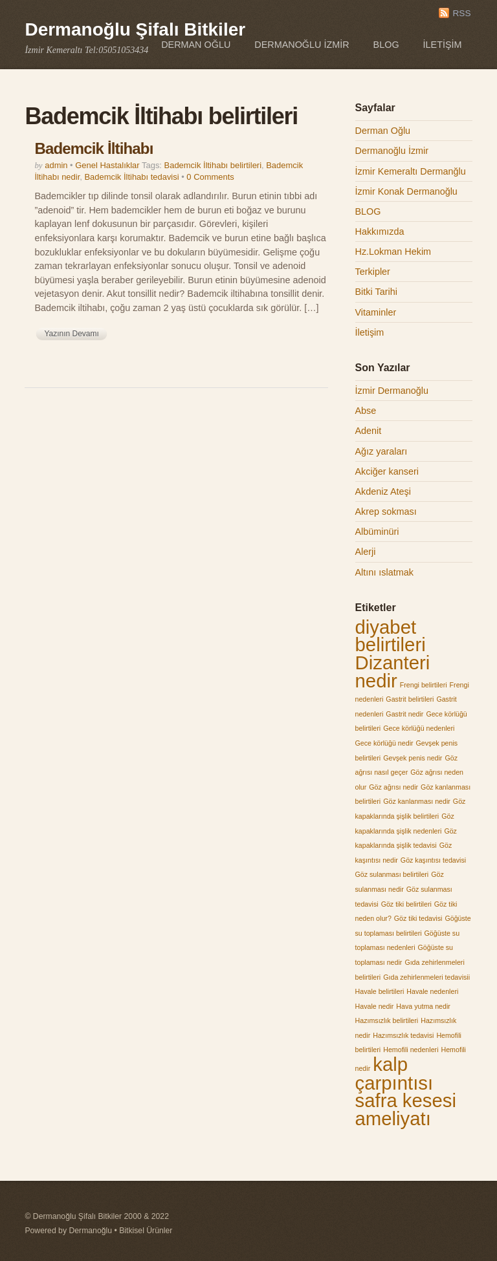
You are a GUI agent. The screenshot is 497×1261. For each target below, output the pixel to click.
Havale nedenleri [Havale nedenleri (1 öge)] (432, 991)
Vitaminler (376, 312)
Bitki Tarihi (376, 291)
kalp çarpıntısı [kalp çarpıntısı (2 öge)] (394, 1073)
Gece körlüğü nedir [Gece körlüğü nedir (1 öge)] (384, 743)
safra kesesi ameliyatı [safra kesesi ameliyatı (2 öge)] (405, 1109)
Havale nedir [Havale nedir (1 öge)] (374, 1006)
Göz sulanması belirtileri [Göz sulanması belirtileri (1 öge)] (392, 874)
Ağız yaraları (381, 451)
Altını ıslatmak (384, 572)
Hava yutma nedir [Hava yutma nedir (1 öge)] (423, 1006)
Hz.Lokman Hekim (393, 251)
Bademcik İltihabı (93, 148)
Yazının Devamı (71, 333)
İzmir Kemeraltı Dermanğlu (410, 171)
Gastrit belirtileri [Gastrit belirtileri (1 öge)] (410, 699)
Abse (366, 410)
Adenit (368, 431)
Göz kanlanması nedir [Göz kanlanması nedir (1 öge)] (416, 801)
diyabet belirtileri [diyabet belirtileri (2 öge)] (390, 636)
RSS (461, 13)
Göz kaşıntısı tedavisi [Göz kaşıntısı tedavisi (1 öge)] (433, 860)
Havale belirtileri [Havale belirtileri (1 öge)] (379, 991)
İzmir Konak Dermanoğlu (406, 191)
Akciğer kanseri (387, 471)
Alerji (365, 551)
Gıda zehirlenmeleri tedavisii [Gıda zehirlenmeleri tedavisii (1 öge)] (426, 977)
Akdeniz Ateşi (383, 491)
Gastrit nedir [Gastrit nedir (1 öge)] (404, 714)
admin (56, 165)
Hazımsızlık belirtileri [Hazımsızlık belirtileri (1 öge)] (387, 1020)
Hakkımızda (379, 231)
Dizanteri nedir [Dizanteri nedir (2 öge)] (392, 671)
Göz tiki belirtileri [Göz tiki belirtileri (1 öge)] (406, 904)
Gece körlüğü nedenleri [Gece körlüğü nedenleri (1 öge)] (418, 728)
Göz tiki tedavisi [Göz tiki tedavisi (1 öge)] (418, 918)
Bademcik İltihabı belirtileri (212, 165)
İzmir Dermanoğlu (392, 390)
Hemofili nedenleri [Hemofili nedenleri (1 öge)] (410, 1049)
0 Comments (210, 177)
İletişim (442, 44)
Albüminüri (377, 531)
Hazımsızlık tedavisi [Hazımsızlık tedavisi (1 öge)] (403, 1035)
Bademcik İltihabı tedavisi (131, 177)
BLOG (386, 44)
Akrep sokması (386, 511)
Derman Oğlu (195, 44)
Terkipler (372, 271)
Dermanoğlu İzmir (301, 44)
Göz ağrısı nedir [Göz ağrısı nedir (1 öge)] (393, 787)
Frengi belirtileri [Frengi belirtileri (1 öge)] (423, 685)
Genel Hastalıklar (107, 165)
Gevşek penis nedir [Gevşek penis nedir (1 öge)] (412, 758)
